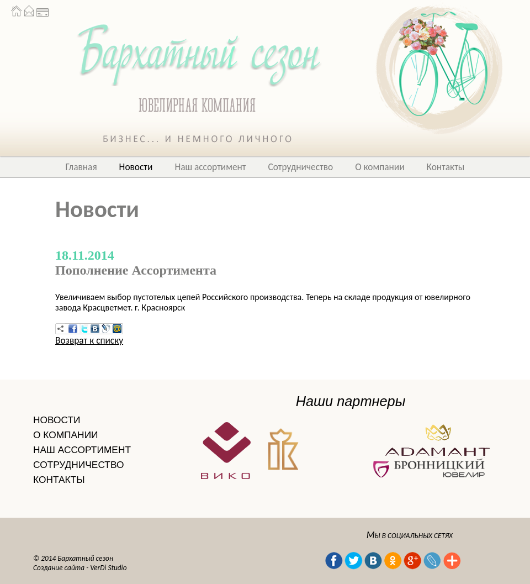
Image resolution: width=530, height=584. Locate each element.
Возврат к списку (89, 340)
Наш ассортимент (210, 167)
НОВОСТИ (56, 419)
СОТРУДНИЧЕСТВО (78, 464)
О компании (379, 167)
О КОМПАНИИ (65, 434)
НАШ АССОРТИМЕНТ (82, 449)
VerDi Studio (108, 567)
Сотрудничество (300, 167)
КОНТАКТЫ (58, 479)
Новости (136, 167)
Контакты (446, 167)
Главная (81, 167)
